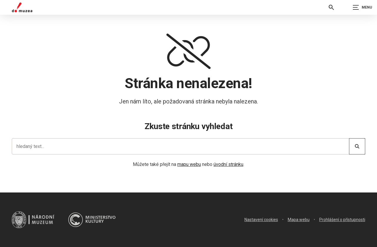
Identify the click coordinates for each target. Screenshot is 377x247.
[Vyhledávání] (331, 7)
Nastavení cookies (261, 219)
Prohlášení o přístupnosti (342, 219)
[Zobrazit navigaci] (362, 7)
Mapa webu (299, 219)
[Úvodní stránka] (22, 7)
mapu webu (189, 164)
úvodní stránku (228, 164)
